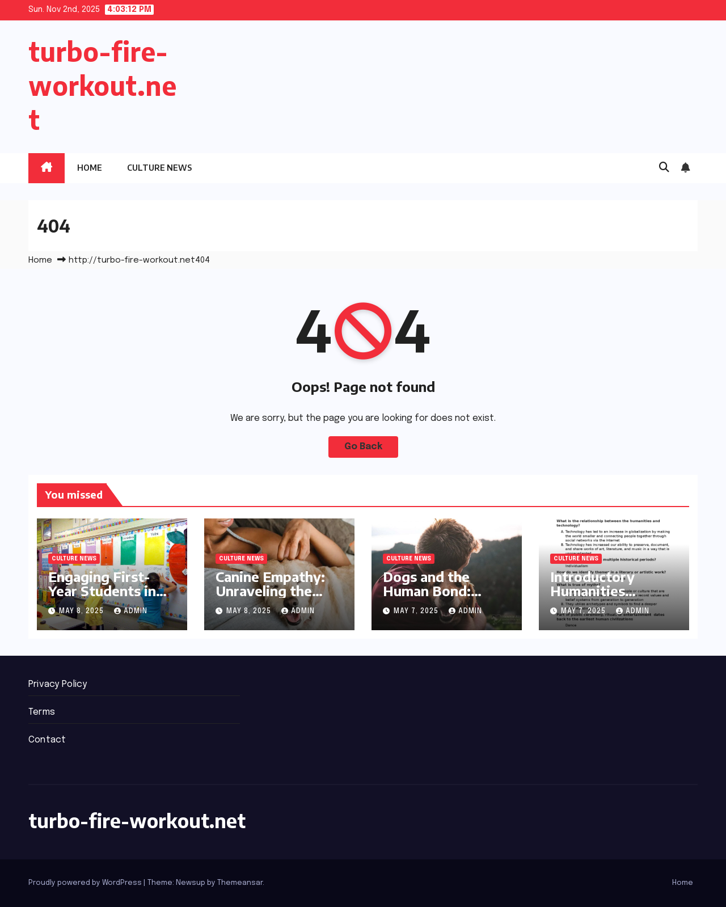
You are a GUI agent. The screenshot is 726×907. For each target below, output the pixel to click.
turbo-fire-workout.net (102, 85)
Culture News (159, 167)
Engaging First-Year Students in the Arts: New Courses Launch (102, 597)
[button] (664, 168)
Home (89, 167)
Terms (41, 712)
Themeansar (240, 883)
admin (130, 611)
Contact (47, 740)
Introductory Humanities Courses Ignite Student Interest (605, 597)
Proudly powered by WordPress (85, 883)
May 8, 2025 (82, 611)
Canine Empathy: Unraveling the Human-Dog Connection (270, 597)
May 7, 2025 (417, 611)
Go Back (363, 447)
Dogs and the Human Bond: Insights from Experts (427, 597)
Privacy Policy (57, 684)
